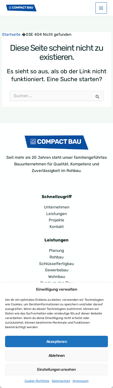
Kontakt (57, 226)
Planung (56, 250)
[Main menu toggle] (101, 8)
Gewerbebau (56, 270)
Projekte (56, 220)
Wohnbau (56, 276)
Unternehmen (56, 207)
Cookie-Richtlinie (37, 381)
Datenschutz (61, 381)
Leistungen (56, 213)
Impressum (81, 381)
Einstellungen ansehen (56, 369)
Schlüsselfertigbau (56, 263)
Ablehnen (57, 355)
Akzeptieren (56, 341)
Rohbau (56, 257)
